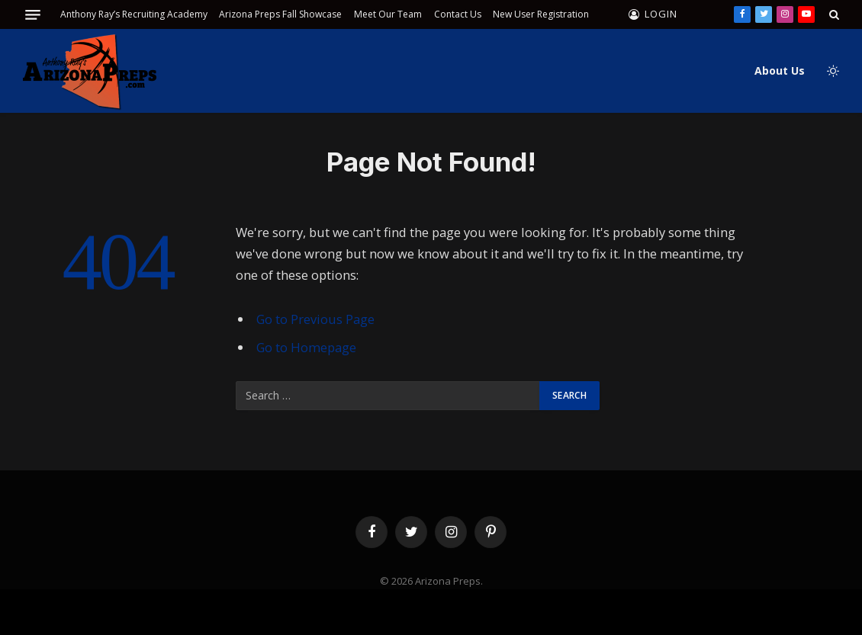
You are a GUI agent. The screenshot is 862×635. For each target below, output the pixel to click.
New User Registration (541, 14)
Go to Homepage (306, 347)
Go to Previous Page (315, 319)
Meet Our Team (388, 14)
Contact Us (457, 14)
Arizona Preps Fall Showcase (280, 14)
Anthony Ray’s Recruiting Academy (133, 14)
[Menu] (32, 15)
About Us (779, 70)
